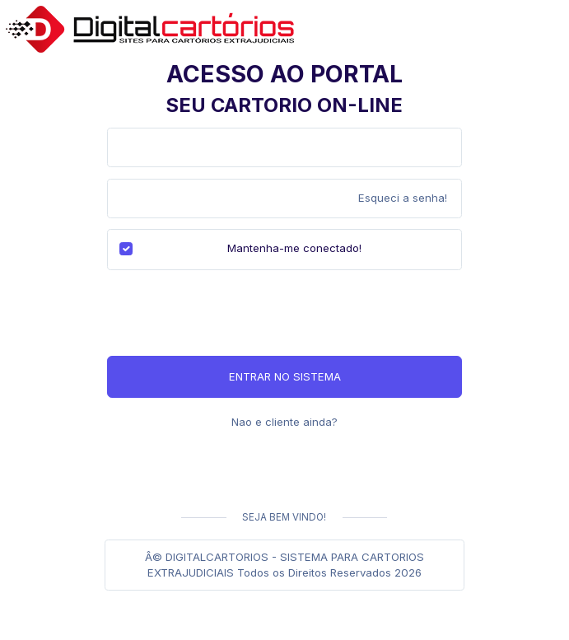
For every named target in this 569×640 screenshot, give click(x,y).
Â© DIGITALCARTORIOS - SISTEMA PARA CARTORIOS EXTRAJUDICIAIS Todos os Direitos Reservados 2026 (284, 565)
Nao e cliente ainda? (284, 421)
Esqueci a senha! (402, 197)
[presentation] (232, 313)
